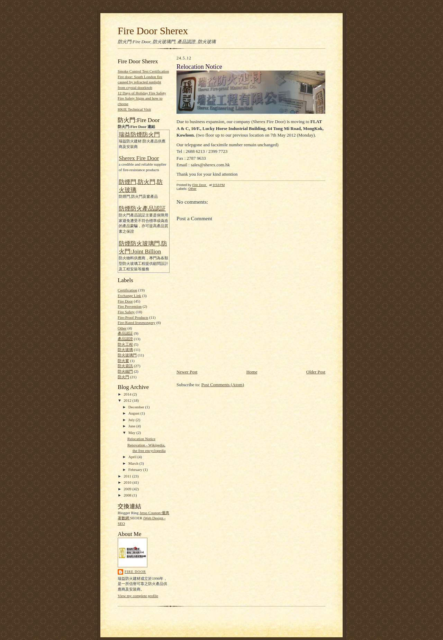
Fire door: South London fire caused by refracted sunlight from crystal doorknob (140, 82)
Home (251, 371)
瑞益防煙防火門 (139, 134)
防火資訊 (125, 366)
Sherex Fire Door (139, 158)
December (136, 407)
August (134, 413)
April (132, 457)
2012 (128, 400)
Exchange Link (129, 296)
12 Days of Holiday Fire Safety (142, 93)
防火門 (123, 377)
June (132, 426)
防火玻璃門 (127, 355)
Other (122, 328)
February (135, 469)
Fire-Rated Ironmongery (136, 323)
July (132, 420)
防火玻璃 (125, 349)
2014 (128, 394)
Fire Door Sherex (153, 30)
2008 (128, 495)
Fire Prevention (130, 306)
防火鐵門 (125, 371)
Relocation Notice (141, 439)
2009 (128, 489)
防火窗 (123, 361)
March (133, 463)
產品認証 (125, 333)
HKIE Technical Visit (134, 109)
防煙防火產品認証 (142, 208)
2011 (128, 476)
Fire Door (125, 301)
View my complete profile (138, 596)
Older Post (315, 371)
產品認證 (125, 339)
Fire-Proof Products (133, 317)
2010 (128, 482)
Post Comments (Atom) (222, 384)
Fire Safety (126, 312)
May (132, 432)
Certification (127, 290)
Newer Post (187, 371)
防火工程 (125, 344)
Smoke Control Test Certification (143, 71)
